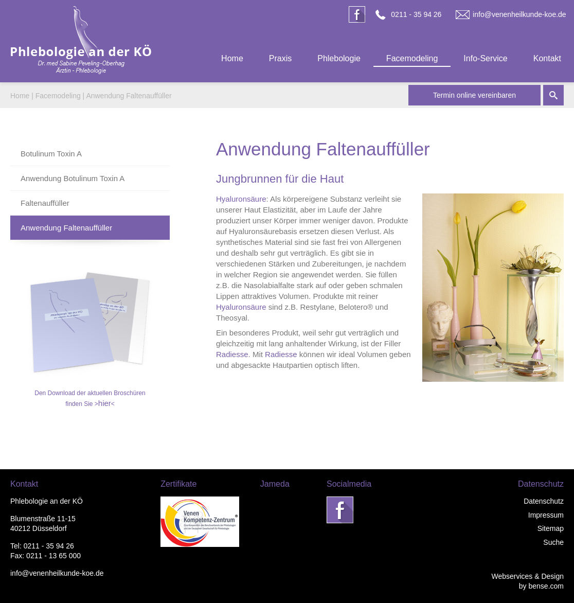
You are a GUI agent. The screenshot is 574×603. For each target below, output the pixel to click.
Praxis (280, 58)
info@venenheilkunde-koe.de (519, 14)
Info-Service (485, 58)
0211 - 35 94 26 (416, 14)
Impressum (546, 515)
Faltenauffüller (45, 203)
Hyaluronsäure (241, 198)
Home (232, 58)
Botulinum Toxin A (51, 153)
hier (104, 403)
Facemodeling (412, 58)
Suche (553, 542)
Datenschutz (544, 501)
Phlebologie (339, 58)
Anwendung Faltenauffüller (128, 96)
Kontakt (547, 58)
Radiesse (232, 354)
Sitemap (550, 528)
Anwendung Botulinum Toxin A (72, 178)
